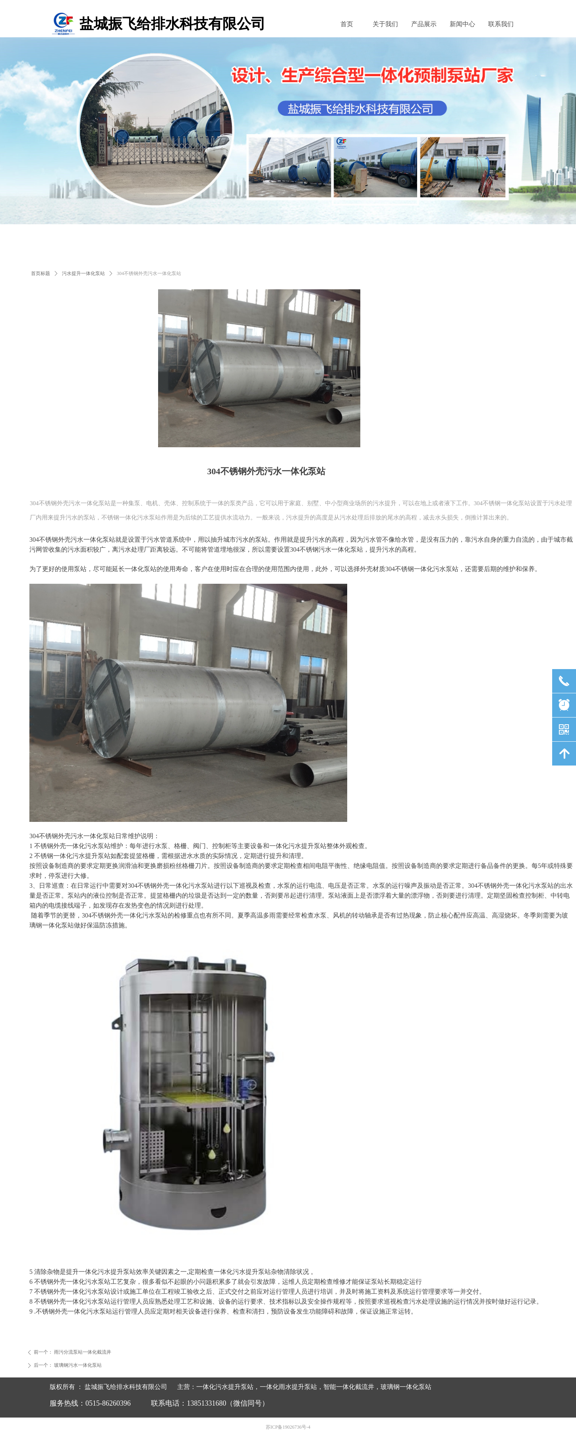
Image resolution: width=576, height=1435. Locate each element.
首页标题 (40, 273)
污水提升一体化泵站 (83, 273)
